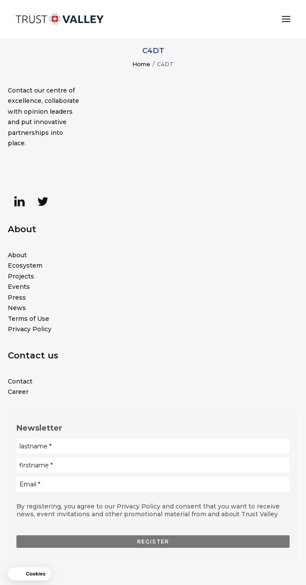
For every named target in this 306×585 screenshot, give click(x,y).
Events (19, 287)
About (17, 255)
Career (18, 392)
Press (17, 297)
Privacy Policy (29, 329)
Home (141, 64)
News (17, 308)
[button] (286, 19)
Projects (21, 276)
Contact (20, 381)
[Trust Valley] (60, 19)
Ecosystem (25, 265)
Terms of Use (28, 319)
